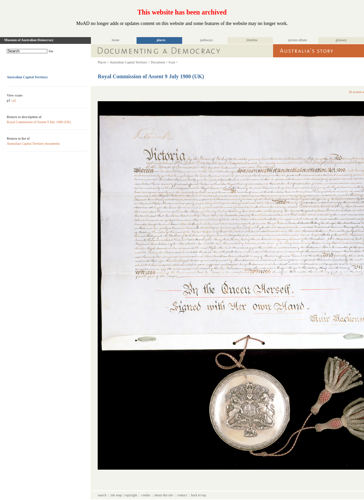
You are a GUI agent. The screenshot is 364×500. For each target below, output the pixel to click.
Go (51, 51)
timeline (252, 40)
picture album (297, 40)
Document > (159, 62)
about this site (163, 495)
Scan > (173, 62)
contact (182, 495)
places (161, 40)
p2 (14, 100)
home (115, 40)
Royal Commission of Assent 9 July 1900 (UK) (39, 122)
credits (145, 495)
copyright (130, 495)
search (102, 495)
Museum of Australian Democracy (29, 40)
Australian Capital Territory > (130, 62)
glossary (341, 40)
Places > (103, 62)
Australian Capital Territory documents (33, 143)
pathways (206, 40)
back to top (198, 495)
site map (116, 495)
